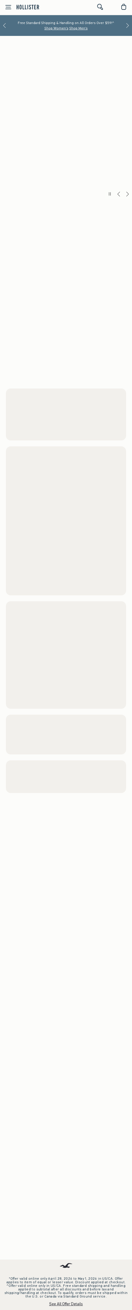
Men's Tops (42, 650)
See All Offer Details (66, 1304)
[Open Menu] (6, 7)
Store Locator (66, 1147)
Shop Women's (56, 28)
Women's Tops (20, 387)
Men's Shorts (17, 650)
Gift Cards (66, 1234)
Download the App (66, 1077)
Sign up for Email (66, 1195)
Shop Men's (78, 28)
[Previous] (4, 25)
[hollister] (28, 7)
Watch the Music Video (93, 961)
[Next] (127, 25)
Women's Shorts (20, 399)
